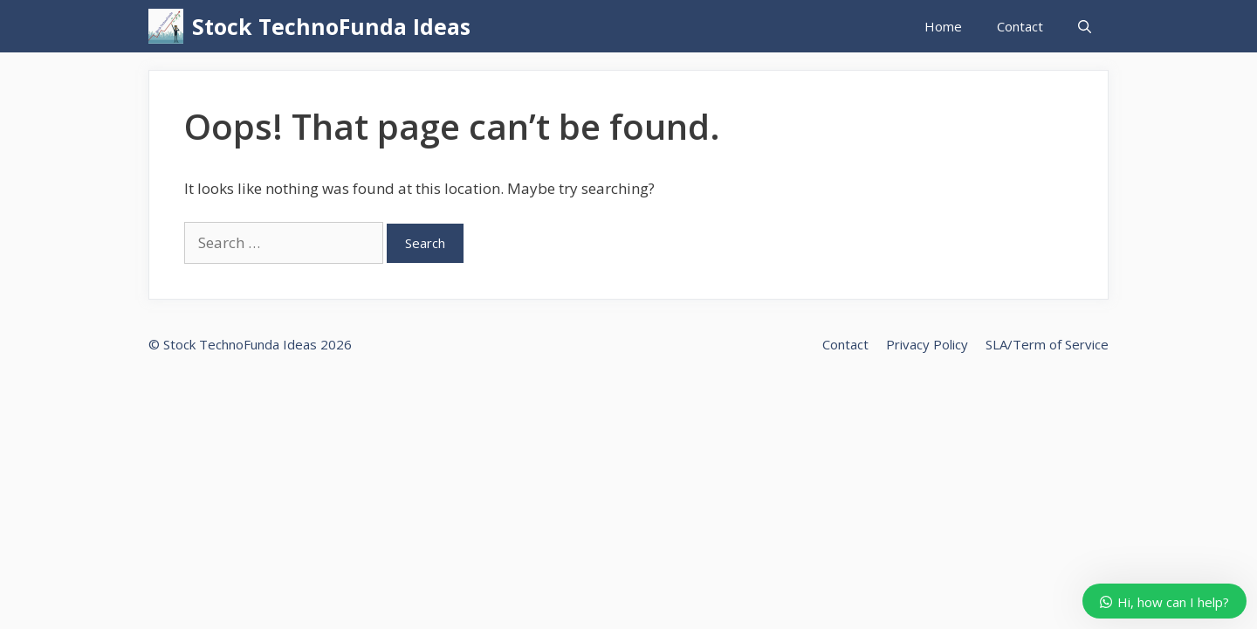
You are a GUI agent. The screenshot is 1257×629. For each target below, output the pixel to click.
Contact (1020, 26)
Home (943, 26)
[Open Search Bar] (1085, 26)
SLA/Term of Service (1047, 344)
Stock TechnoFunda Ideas (331, 26)
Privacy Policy (927, 344)
